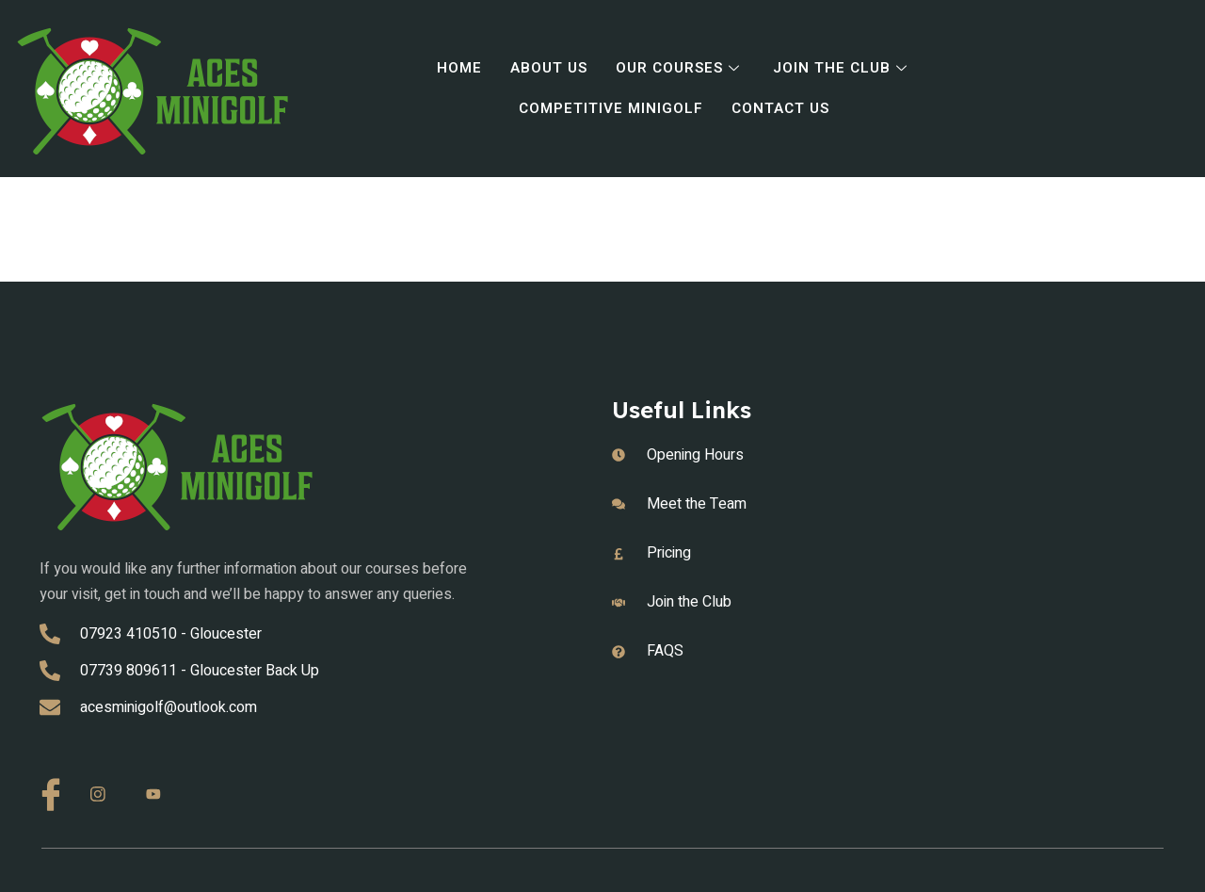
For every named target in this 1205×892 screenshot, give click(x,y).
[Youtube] (160, 795)
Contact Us (782, 108)
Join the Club (846, 68)
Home (454, 68)
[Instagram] (104, 795)
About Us (546, 68)
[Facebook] (49, 792)
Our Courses (680, 68)
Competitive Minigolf (609, 108)
